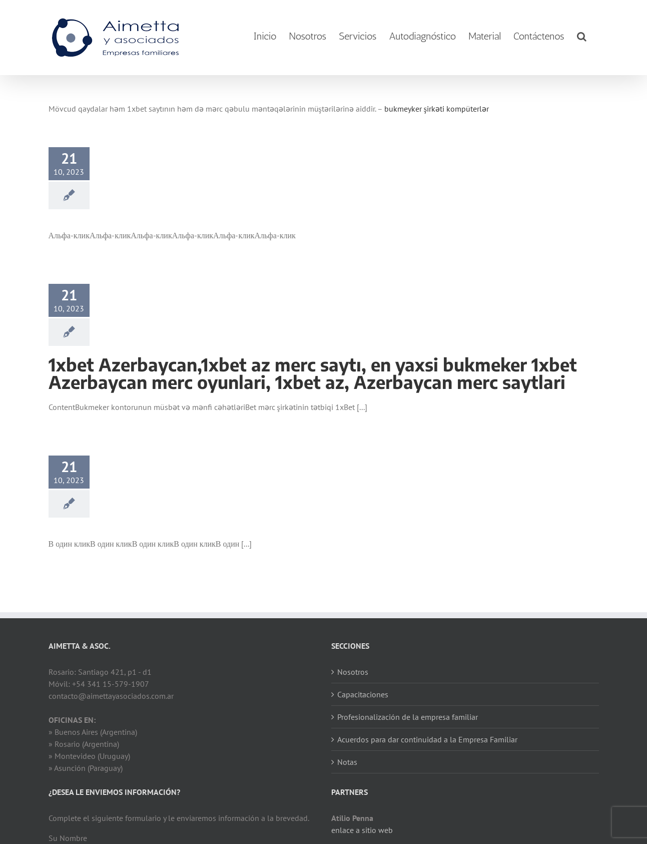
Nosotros (352, 672)
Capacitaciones (362, 694)
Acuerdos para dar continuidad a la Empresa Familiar (427, 739)
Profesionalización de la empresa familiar (407, 717)
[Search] (581, 36)
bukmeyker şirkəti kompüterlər (436, 109)
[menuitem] (265, 36)
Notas (347, 762)
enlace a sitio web (362, 830)
